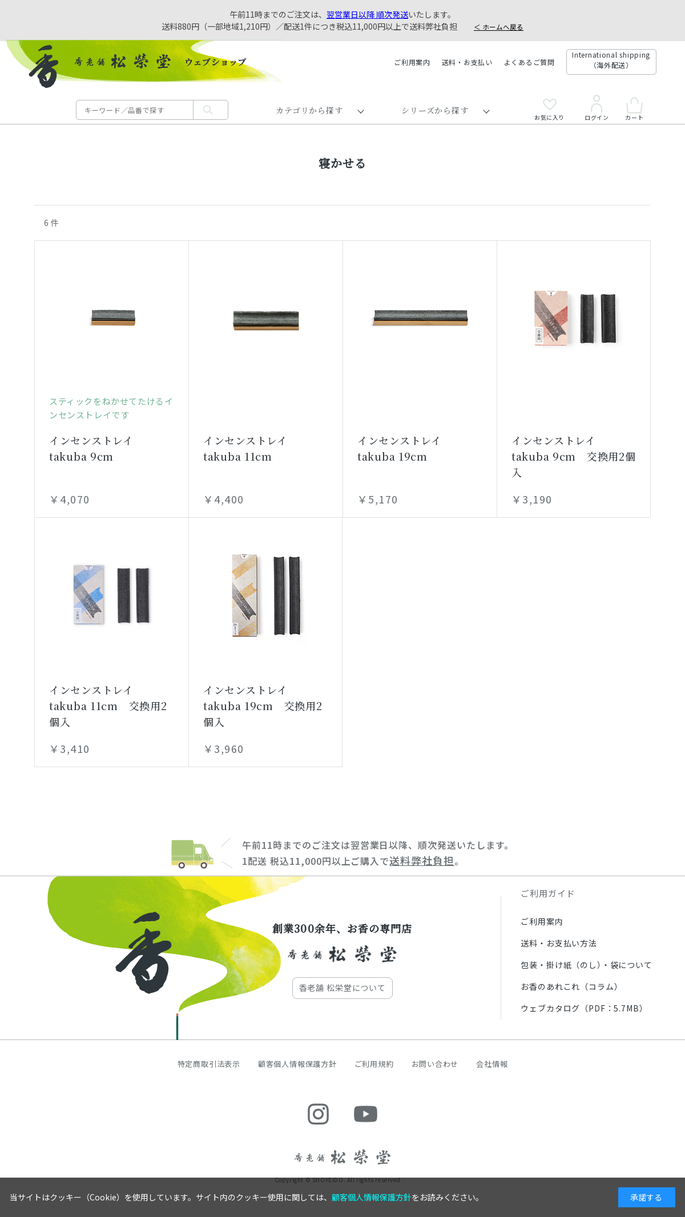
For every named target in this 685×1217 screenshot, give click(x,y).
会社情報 (491, 1063)
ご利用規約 (374, 1063)
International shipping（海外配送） (611, 60)
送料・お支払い (467, 62)
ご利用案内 (412, 62)
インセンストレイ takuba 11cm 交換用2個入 (108, 705)
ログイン (597, 107)
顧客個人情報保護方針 (297, 1063)
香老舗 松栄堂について (342, 987)
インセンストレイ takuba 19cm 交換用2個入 (263, 705)
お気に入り (549, 109)
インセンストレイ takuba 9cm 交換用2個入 (573, 456)
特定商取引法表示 (209, 1063)
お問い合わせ (435, 1063)
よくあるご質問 (529, 62)
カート (634, 108)
